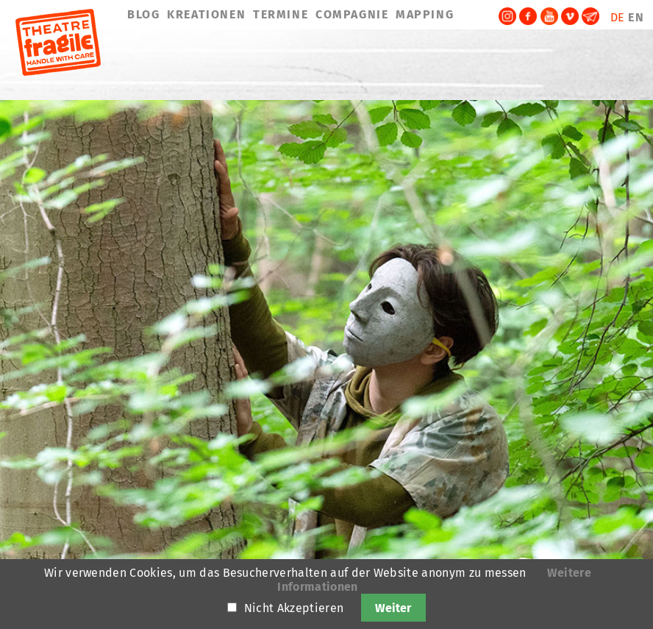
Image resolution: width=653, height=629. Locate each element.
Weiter (393, 608)
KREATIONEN (206, 14)
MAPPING (425, 14)
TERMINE (280, 14)
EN (636, 17)
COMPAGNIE (351, 14)
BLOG (143, 14)
